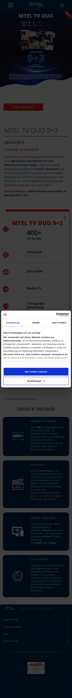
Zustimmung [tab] (12, 322)
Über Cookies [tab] (59, 322)
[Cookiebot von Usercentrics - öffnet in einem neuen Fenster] (56, 315)
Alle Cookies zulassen (36, 371)
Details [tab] (36, 322)
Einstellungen (36, 381)
